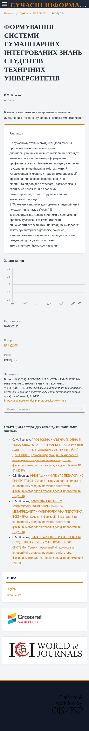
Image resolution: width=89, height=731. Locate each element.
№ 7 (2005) (39, 13)
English (11, 589)
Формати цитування (18, 409)
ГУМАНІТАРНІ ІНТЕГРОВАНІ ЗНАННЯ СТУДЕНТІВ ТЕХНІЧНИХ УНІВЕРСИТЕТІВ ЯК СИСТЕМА (46, 542)
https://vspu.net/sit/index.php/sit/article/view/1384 (35, 400)
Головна (9, 13)
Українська (13, 595)
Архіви (24, 13)
